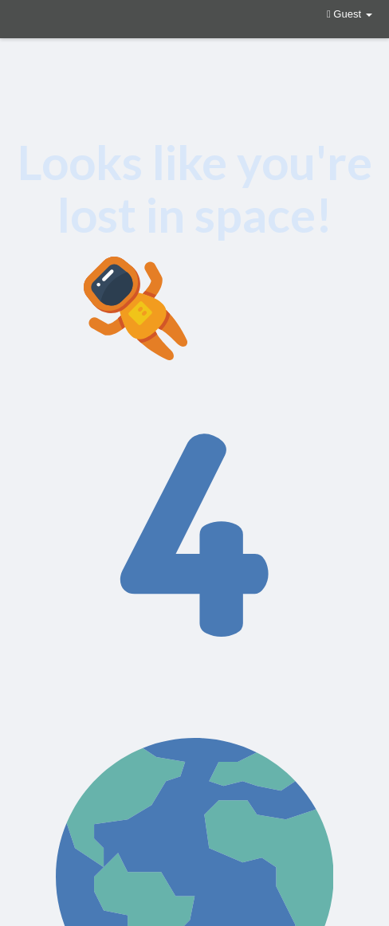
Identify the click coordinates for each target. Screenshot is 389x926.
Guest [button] (349, 14)
